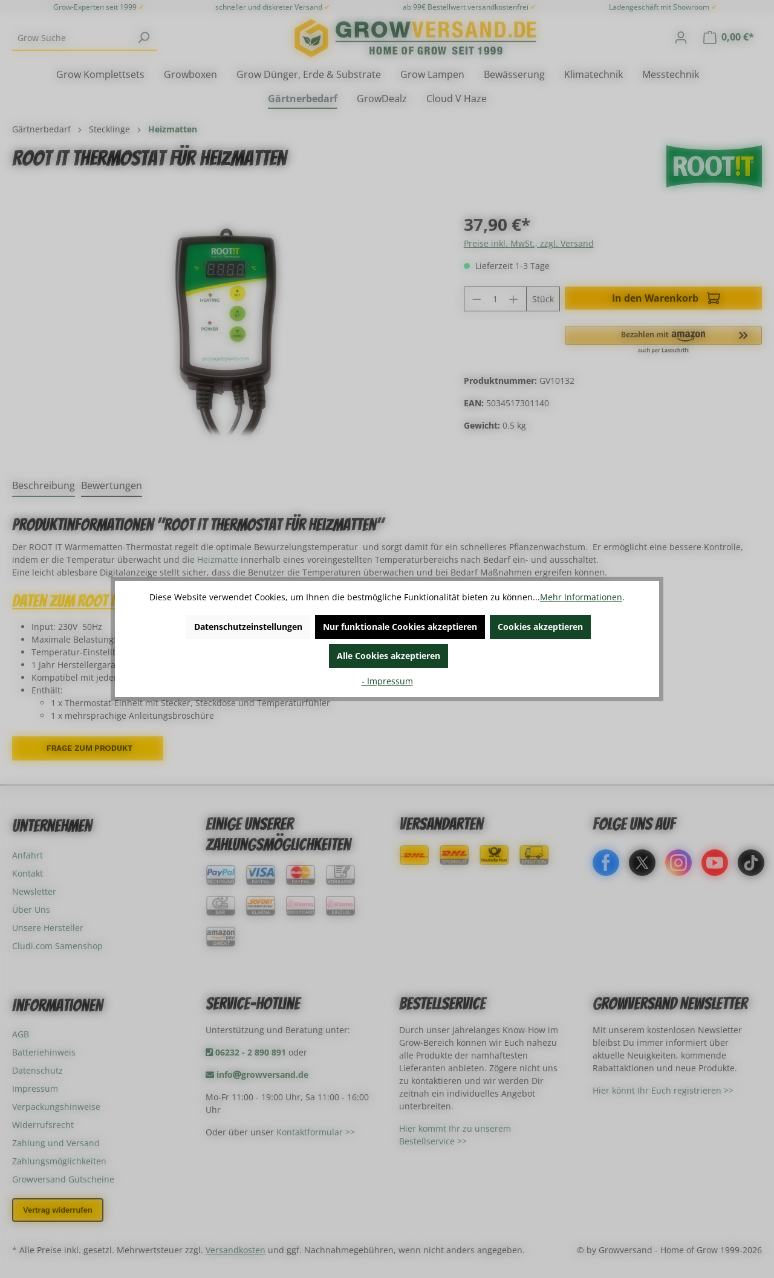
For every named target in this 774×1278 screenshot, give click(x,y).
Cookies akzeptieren (540, 626)
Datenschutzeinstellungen (248, 626)
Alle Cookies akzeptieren (388, 655)
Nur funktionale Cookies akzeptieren (400, 626)
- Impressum (387, 681)
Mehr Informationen (581, 597)
